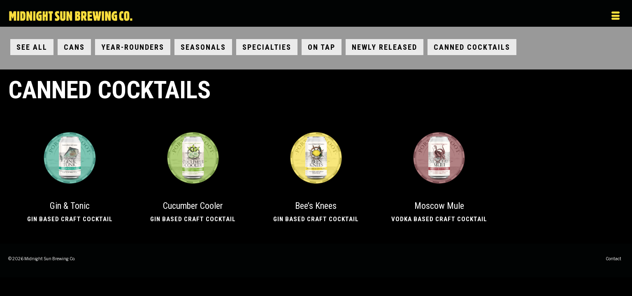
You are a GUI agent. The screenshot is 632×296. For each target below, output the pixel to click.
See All (31, 48)
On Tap (321, 48)
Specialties (266, 48)
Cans (74, 48)
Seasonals (203, 48)
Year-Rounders (132, 48)
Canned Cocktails (472, 48)
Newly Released (384, 48)
